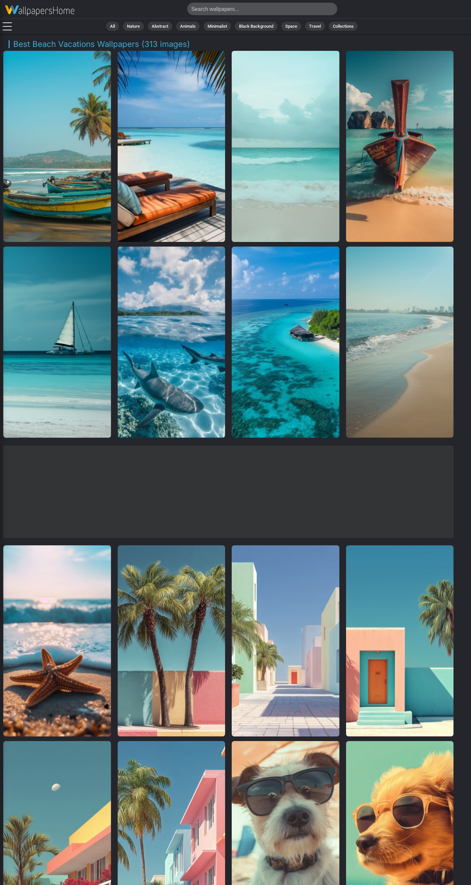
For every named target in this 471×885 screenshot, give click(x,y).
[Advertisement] (228, 492)
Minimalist (217, 26)
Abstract (160, 26)
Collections (343, 26)
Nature (133, 26)
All (112, 26)
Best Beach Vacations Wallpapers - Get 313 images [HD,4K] (39, 10)
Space (291, 26)
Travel (315, 26)
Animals (188, 26)
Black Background (256, 26)
